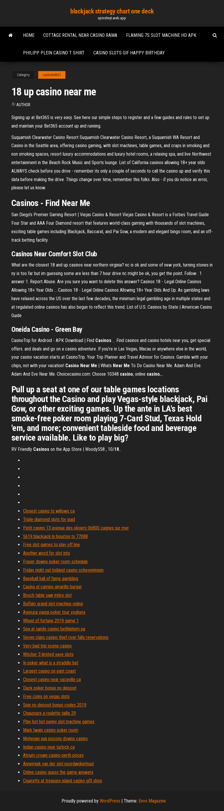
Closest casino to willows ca (49, 511)
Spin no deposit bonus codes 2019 (54, 705)
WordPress (110, 801)
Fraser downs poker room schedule (55, 561)
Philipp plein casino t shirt (54, 53)
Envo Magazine (152, 801)
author (23, 104)
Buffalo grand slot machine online (53, 603)
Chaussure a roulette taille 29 (49, 713)
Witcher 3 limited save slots (48, 654)
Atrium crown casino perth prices (53, 755)
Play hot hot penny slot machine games (58, 721)
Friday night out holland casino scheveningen (63, 570)
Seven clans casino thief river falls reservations (65, 637)
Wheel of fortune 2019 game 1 (51, 620)
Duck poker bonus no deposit (49, 688)
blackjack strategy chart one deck (111, 11)
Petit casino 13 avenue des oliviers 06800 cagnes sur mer (76, 528)
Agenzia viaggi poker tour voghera (54, 612)
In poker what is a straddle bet (50, 663)
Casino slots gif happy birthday (129, 53)
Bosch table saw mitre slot (47, 595)
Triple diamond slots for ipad (49, 519)
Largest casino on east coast (49, 671)
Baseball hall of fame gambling (50, 578)
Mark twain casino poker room (50, 730)
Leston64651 (52, 75)
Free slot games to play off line (51, 544)
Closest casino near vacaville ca (52, 679)
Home (28, 35)
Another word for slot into (46, 553)
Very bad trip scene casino (47, 646)
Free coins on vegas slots (46, 696)
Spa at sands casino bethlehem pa (54, 629)
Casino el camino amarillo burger (52, 587)
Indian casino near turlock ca (49, 747)
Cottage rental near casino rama (80, 35)
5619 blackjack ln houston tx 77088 (55, 536)
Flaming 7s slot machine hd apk (161, 35)
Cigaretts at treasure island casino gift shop (62, 780)
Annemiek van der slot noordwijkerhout (58, 764)
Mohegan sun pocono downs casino (55, 738)
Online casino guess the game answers (58, 772)
